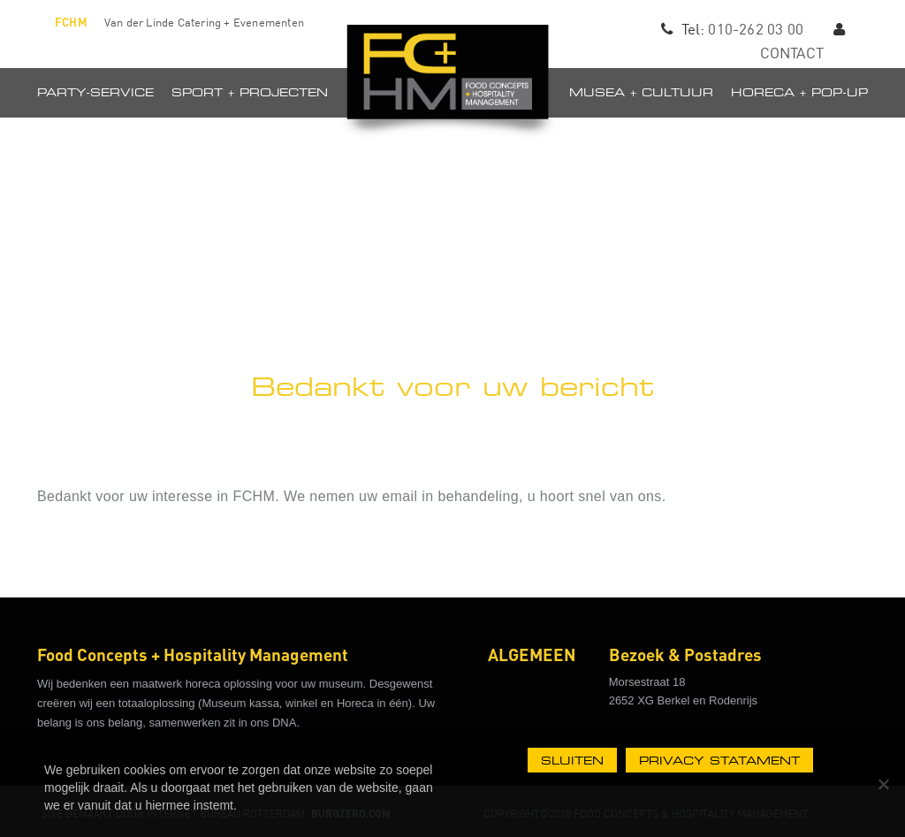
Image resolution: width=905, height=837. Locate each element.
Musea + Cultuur (641, 92)
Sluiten (572, 760)
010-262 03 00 (755, 28)
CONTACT (792, 52)
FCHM (71, 22)
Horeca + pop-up (799, 92)
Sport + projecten (249, 92)
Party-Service (95, 92)
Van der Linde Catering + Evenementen (204, 22)
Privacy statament (719, 760)
